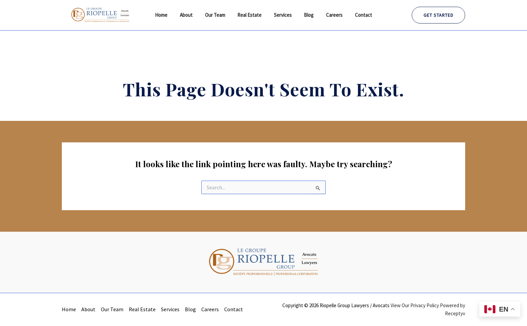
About (192, 15)
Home (169, 15)
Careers (329, 15)
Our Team (218, 15)
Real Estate (251, 15)
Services (282, 15)
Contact (355, 15)
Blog (306, 15)
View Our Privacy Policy (415, 305)
